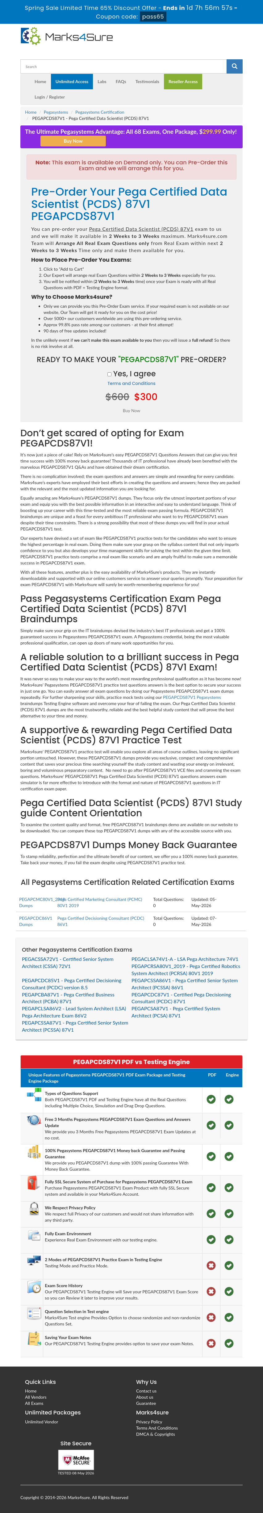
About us (144, 1397)
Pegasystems (56, 112)
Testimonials (147, 81)
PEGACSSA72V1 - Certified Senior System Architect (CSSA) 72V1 (68, 962)
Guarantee (146, 1403)
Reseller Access (183, 81)
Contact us (146, 1390)
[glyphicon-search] (235, 66)
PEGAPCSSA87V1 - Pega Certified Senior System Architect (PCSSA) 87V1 (75, 1026)
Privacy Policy (149, 1421)
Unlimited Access (72, 81)
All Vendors (36, 1397)
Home (40, 81)
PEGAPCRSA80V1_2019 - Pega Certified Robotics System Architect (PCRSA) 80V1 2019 (186, 969)
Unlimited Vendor (41, 1421)
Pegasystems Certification (99, 112)
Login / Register (50, 96)
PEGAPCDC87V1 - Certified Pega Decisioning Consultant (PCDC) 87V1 (181, 997)
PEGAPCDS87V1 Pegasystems (192, 697)
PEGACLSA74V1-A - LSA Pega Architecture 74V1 (185, 959)
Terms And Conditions (157, 1428)
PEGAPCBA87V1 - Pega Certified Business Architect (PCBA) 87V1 (68, 997)
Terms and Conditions (131, 383)
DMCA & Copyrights (155, 1434)
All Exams (34, 1403)
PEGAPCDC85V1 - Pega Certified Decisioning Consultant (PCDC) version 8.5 (71, 983)
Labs (102, 81)
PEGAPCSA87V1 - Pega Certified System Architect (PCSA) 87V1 (176, 1011)
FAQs (121, 81)
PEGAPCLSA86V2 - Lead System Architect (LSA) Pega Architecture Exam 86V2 (74, 1011)
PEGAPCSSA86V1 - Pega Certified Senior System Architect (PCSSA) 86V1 (185, 983)
